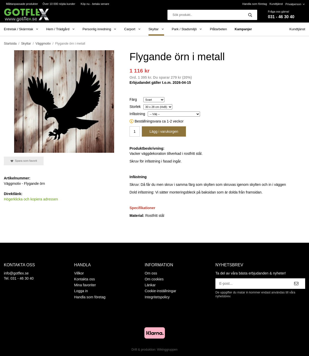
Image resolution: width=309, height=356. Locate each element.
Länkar (150, 285)
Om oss (151, 273)
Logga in (81, 291)
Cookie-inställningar (160, 291)
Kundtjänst (276, 3)
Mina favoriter (85, 285)
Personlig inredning (99, 29)
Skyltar (156, 29)
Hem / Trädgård (60, 29)
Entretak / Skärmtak (21, 29)
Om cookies (154, 279)
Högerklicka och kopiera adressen (31, 199)
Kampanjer (243, 29)
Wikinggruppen (167, 349)
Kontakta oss (84, 279)
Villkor (79, 273)
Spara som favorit (24, 160)
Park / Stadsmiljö (187, 29)
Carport (132, 29)
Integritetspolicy (157, 297)
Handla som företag (254, 3)
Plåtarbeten (218, 29)
